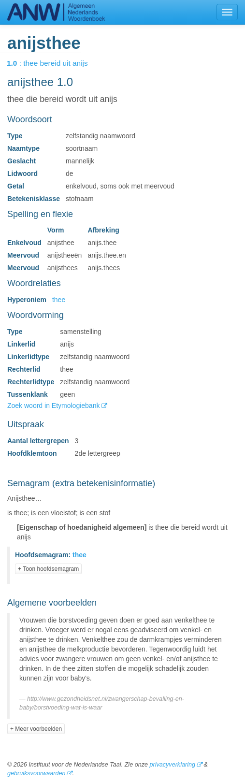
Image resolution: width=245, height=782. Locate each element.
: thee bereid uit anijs (54, 63)
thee (58, 300)
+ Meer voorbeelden (36, 728)
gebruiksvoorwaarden (36, 773)
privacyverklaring (172, 764)
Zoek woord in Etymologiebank (54, 405)
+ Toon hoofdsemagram (48, 568)
